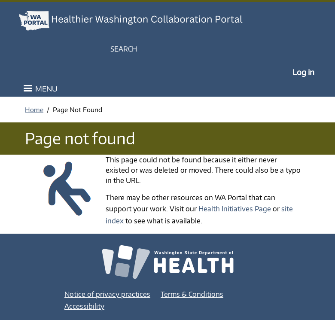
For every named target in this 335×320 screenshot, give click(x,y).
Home (34, 109)
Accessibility (84, 306)
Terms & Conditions (192, 294)
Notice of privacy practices (107, 294)
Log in (303, 72)
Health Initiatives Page (234, 208)
